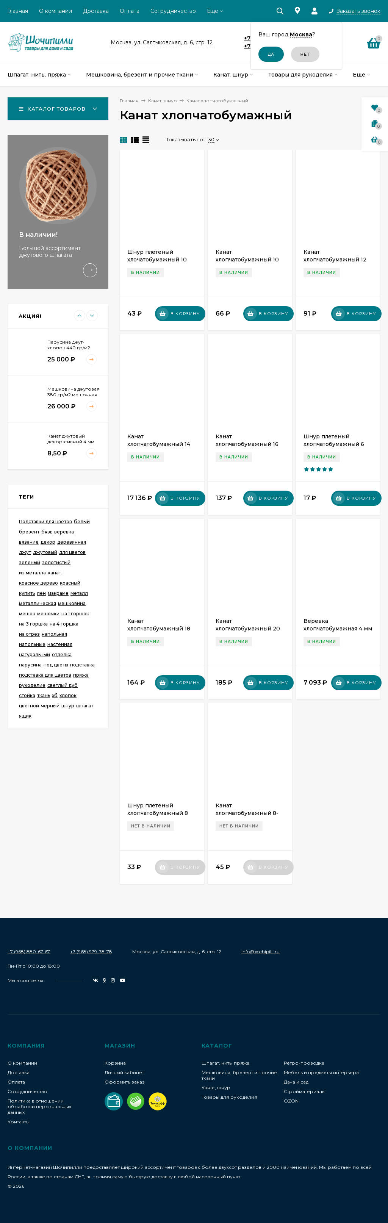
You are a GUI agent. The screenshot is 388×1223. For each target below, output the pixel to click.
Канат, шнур (216, 1087)
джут (25, 552)
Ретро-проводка (304, 1063)
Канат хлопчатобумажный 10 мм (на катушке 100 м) (247, 260)
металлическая (37, 603)
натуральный (34, 654)
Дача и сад (296, 1082)
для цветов (72, 552)
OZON (291, 1101)
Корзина (115, 1063)
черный (50, 705)
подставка (82, 665)
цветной (29, 705)
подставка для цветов (45, 675)
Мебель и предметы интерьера (321, 1072)
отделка (62, 654)
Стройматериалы (304, 1091)
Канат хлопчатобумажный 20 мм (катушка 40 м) (248, 629)
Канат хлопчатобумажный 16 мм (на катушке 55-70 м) (250, 444)
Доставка (96, 11)
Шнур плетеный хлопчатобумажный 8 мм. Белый (157, 813)
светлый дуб (62, 685)
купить (27, 593)
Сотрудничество (173, 11)
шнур (67, 705)
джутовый (45, 552)
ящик (25, 716)
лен (41, 593)
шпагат (84, 705)
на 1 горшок (75, 613)
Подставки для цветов (45, 521)
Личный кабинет (124, 1072)
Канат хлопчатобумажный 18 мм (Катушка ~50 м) (158, 629)
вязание (29, 542)
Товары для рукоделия (229, 1097)
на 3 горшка (33, 624)
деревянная (71, 542)
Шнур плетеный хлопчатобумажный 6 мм (334, 444)
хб (55, 695)
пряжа (81, 675)
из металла (32, 573)
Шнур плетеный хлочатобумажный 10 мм (157, 260)
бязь (46, 532)
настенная (59, 644)
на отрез (29, 634)
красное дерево (38, 583)
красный (70, 583)
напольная (54, 634)
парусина (30, 665)
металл (79, 593)
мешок (27, 613)
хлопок (68, 695)
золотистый (56, 562)
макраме (58, 593)
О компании (55, 11)
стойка (27, 695)
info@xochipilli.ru (260, 951)
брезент (29, 532)
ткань (43, 695)
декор (48, 542)
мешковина (72, 603)
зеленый (29, 562)
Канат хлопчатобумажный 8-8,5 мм (247, 813)
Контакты (19, 1121)
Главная (17, 11)
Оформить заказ (125, 1082)
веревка (64, 532)
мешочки (48, 613)
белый (82, 521)
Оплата (129, 11)
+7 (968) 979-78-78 (91, 951)
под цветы (56, 665)
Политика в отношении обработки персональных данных (39, 1106)
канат (54, 573)
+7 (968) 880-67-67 (29, 951)
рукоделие (32, 685)
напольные (32, 644)
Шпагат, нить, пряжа (225, 1063)
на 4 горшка (64, 624)
